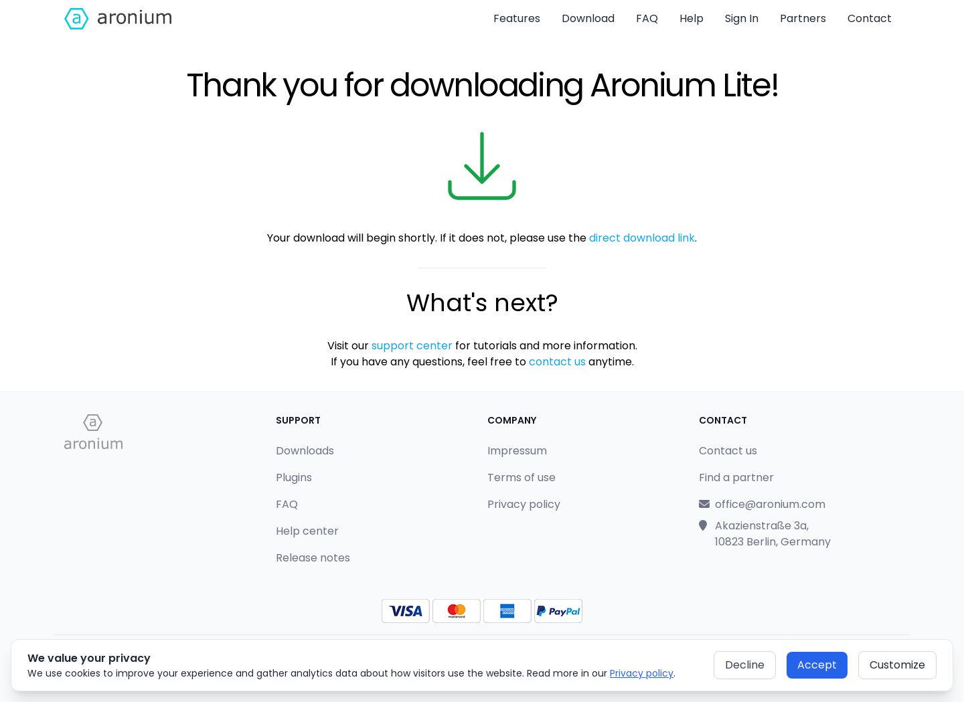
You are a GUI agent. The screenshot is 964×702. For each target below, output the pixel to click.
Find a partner (736, 477)
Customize (897, 665)
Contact (870, 18)
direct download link (642, 238)
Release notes (313, 557)
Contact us (728, 450)
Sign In (741, 18)
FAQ (647, 18)
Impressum (517, 450)
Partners (803, 18)
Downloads (305, 450)
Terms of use (521, 477)
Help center (307, 531)
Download (588, 18)
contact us (557, 361)
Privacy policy (641, 673)
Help (691, 18)
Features (516, 18)
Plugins (294, 477)
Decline (745, 665)
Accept (817, 665)
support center (412, 345)
